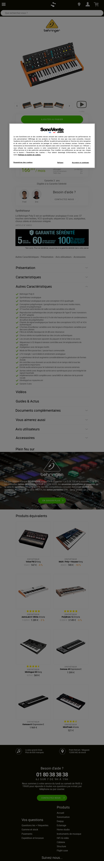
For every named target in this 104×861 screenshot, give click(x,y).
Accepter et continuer (80, 162)
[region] (52, 145)
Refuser (60, 162)
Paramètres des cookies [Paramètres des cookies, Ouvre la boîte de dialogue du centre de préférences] (23, 162)
